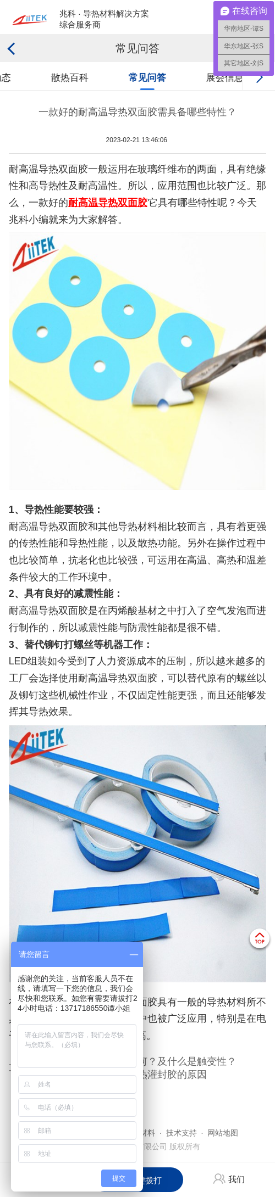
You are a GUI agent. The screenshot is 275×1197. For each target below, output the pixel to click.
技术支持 (181, 1132)
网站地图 (222, 1132)
